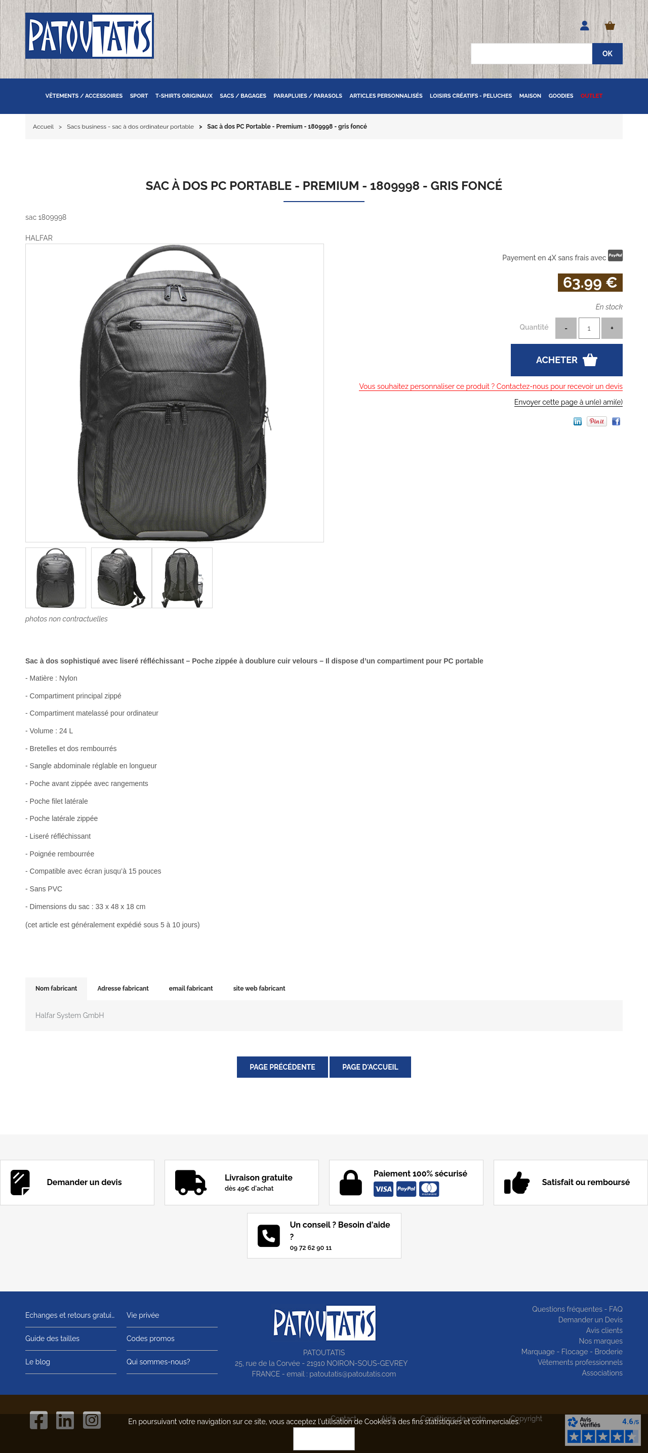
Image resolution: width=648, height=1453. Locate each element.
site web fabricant (259, 988)
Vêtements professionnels (580, 1362)
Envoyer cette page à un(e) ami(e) (568, 402)
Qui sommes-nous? (158, 1362)
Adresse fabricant (122, 988)
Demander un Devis (590, 1320)
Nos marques (601, 1341)
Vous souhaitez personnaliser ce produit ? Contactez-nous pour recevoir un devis (491, 386)
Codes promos (151, 1338)
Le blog (37, 1362)
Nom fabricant (56, 988)
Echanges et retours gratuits (70, 1315)
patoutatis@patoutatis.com (352, 1374)
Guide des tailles (52, 1338)
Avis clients (604, 1330)
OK (324, 1439)
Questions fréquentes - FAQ (577, 1309)
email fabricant (191, 988)
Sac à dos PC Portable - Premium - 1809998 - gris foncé (324, 185)
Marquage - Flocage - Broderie (572, 1352)
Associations (602, 1373)
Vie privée (143, 1315)
